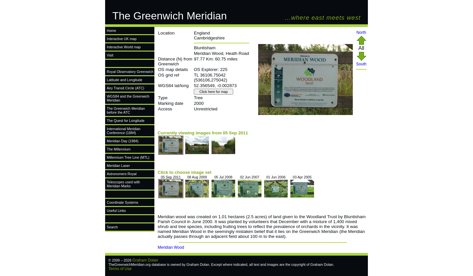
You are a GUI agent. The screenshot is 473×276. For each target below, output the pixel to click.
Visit (110, 55)
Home (111, 31)
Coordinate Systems (122, 202)
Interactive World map (124, 47)
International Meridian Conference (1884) (123, 131)
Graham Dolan (145, 260)
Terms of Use (120, 268)
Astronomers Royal (122, 174)
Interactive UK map (122, 39)
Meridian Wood (171, 247)
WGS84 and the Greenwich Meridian (128, 98)
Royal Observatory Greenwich (130, 72)
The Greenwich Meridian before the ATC (126, 110)
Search (112, 227)
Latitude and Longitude (124, 80)
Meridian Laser (118, 166)
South (361, 62)
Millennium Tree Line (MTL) (128, 157)
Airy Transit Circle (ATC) (125, 88)
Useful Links (116, 211)
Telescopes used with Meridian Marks (123, 184)
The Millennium (118, 149)
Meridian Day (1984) (123, 141)
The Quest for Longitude (126, 121)
